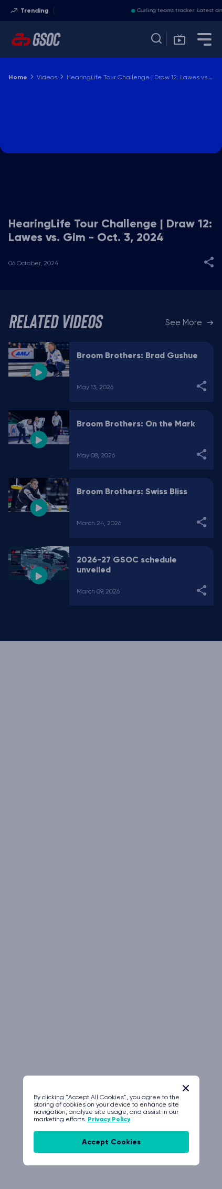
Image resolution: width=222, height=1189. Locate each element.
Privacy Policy (109, 1119)
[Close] (186, 1088)
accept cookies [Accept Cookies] (111, 1142)
